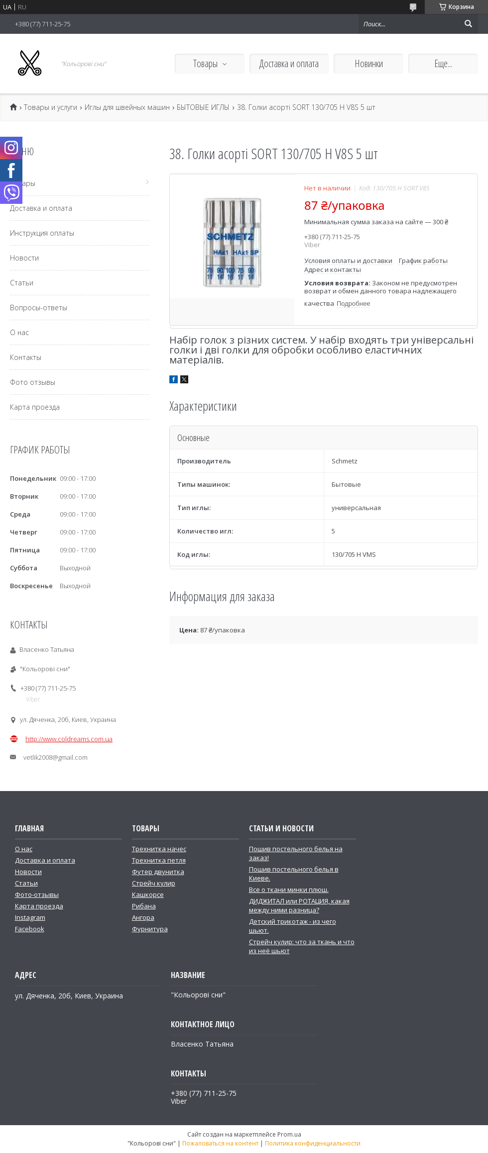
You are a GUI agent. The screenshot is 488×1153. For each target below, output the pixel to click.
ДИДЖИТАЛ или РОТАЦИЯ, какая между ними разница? (299, 905)
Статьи (21, 282)
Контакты (25, 357)
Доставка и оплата (289, 63)
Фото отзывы (32, 382)
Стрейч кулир (153, 883)
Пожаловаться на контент (220, 1143)
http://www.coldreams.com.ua (69, 739)
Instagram (30, 917)
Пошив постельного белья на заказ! (296, 853)
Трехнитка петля (159, 860)
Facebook (29, 928)
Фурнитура (150, 928)
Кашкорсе (148, 894)
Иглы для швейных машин (127, 107)
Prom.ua (289, 1134)
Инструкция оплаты (42, 233)
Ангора (143, 917)
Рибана (144, 905)
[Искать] (468, 24)
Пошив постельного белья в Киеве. (294, 874)
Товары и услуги (50, 107)
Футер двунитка (158, 871)
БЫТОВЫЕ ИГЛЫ (203, 107)
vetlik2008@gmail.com (55, 757)
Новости (24, 258)
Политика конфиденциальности (313, 1143)
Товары (205, 63)
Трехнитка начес (159, 848)
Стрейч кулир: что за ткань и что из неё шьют (302, 946)
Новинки (369, 63)
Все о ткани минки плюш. (289, 889)
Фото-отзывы (37, 894)
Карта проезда (35, 407)
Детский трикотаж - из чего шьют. (292, 926)
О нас (19, 332)
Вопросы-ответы (38, 307)
